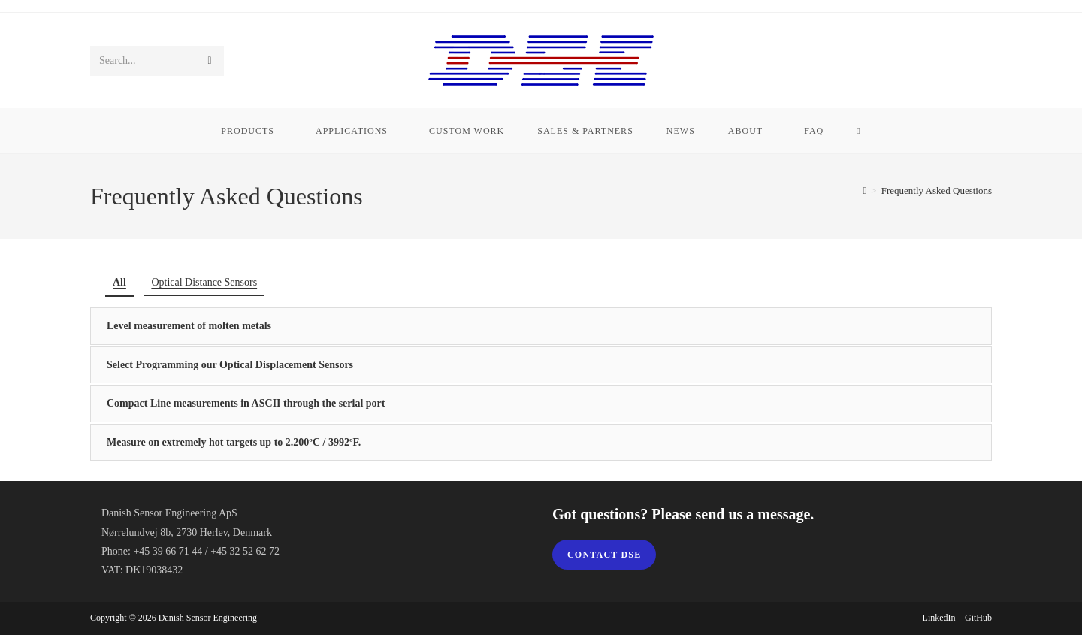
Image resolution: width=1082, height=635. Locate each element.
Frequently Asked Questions (936, 190)
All (119, 282)
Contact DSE (604, 554)
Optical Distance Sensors (204, 282)
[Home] (865, 190)
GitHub (978, 617)
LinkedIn (939, 617)
